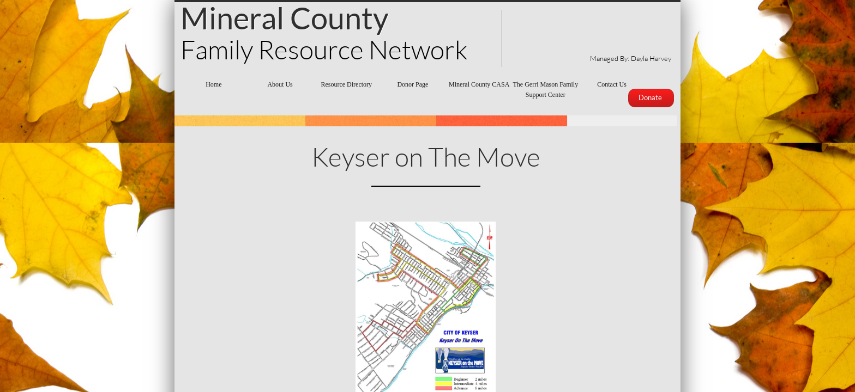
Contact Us (612, 84)
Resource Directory (346, 84)
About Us (279, 84)
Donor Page (412, 84)
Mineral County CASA (479, 84)
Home (213, 84)
